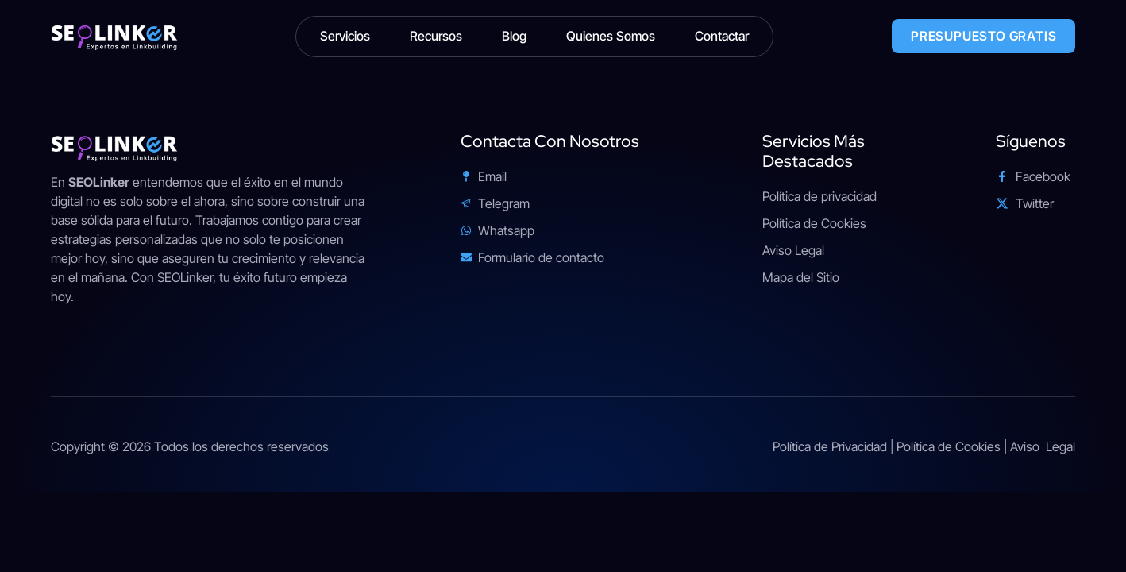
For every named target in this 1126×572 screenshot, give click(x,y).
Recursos (436, 36)
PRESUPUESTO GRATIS (983, 36)
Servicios (345, 36)
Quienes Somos (610, 36)
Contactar (722, 36)
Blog (514, 36)
